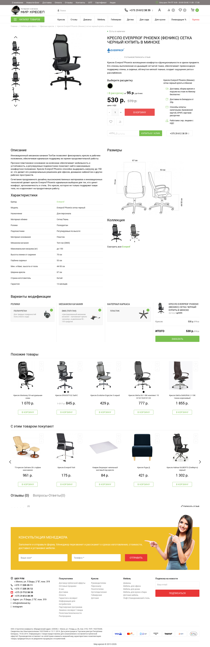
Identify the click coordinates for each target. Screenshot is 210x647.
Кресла (61, 19)
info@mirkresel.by (21, 602)
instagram (18, 606)
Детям (130, 19)
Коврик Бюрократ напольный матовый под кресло (105, 468)
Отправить (136, 557)
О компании (17, 2)
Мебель (101, 19)
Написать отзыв (189, 506)
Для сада (144, 19)
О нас (61, 589)
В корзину (139, 112)
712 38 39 (24, 592)
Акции (113, 2)
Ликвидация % (178, 19)
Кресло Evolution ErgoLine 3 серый (105, 395)
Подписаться (177, 593)
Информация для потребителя (67, 602)
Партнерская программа (70, 607)
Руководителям (98, 583)
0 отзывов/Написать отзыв (137, 57)
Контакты (80, 2)
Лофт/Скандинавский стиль (136, 598)
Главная (14, 26)
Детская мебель (130, 595)
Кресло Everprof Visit (66, 467)
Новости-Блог (32, 2)
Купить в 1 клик (150, 133)
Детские (95, 598)
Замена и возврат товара (71, 610)
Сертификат (101, 2)
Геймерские (96, 595)
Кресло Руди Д (143, 467)
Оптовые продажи (67, 586)
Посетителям (97, 589)
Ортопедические (99, 592)
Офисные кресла (47, 26)
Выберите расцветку (120, 80)
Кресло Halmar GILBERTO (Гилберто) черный (182, 468)
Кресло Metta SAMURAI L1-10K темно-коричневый (182, 396)
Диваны (87, 19)
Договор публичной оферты (72, 583)
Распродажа (65, 616)
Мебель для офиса (28, 26)
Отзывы (69, 2)
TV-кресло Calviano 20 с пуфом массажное (28, 468)
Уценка (195, 19)
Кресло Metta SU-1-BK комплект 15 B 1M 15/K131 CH (144, 396)
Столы (74, 19)
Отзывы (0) (20, 495)
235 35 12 (23, 588)
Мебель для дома (131, 589)
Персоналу (96, 586)
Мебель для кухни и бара (135, 592)
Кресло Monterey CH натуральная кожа (27, 396)
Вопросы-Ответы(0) (49, 495)
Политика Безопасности (70, 613)
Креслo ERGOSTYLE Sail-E (66, 395)
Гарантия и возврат (68, 598)
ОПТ (90, 2)
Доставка (47, 2)
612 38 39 (140, 10)
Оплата (58, 2)
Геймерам (116, 19)
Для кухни (160, 19)
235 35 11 (23, 585)
